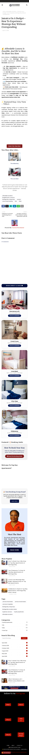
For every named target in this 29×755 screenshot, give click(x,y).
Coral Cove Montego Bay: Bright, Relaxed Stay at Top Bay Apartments (17, 581)
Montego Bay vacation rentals (9, 609)
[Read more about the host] (14, 553)
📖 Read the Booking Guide (14, 456)
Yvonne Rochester (18, 228)
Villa (16, 201)
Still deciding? (6, 752)
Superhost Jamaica (7, 611)
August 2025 (14, 651)
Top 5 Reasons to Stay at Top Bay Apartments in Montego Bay (16, 572)
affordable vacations (11, 11)
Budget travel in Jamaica (8, 197)
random (19, 199)
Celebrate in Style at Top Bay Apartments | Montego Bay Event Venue (17, 590)
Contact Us (19, 745)
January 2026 (14, 645)
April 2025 (14, 656)
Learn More (14, 501)
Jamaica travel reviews (20, 601)
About (13, 745)
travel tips (14, 630)
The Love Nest (14, 179)
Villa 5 (8, 735)
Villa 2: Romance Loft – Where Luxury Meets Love (16, 680)
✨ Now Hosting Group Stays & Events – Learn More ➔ (14, 749)
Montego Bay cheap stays (8, 199)
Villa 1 (8, 705)
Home (4, 11)
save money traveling (7, 201)
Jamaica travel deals (7, 601)
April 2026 (14, 643)
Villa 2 (21, 705)
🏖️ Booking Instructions (14, 747)
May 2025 (14, 653)
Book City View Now (14, 146)
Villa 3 (8, 720)
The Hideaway (14, 163)
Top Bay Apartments (19, 611)
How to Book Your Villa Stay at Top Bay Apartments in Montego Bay (17, 562)
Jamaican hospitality (7, 604)
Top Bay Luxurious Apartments (19, 752)
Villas (20, 201)
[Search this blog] (11, 638)
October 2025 (14, 648)
